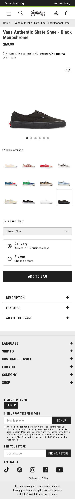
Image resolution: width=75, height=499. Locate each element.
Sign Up (11, 405)
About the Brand (37, 318)
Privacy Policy (24, 434)
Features (37, 308)
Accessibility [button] (62, 3)
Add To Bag (37, 276)
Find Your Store (15, 446)
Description (37, 297)
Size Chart (13, 221)
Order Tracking (14, 3)
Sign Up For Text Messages (22, 413)
